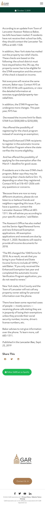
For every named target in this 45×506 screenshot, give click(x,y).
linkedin (30, 494)
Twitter (19, 494)
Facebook (15, 494)
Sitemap (22, 499)
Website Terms (36, 497)
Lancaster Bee (27, 342)
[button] (5, 359)
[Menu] (41, 3)
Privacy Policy (26, 497)
